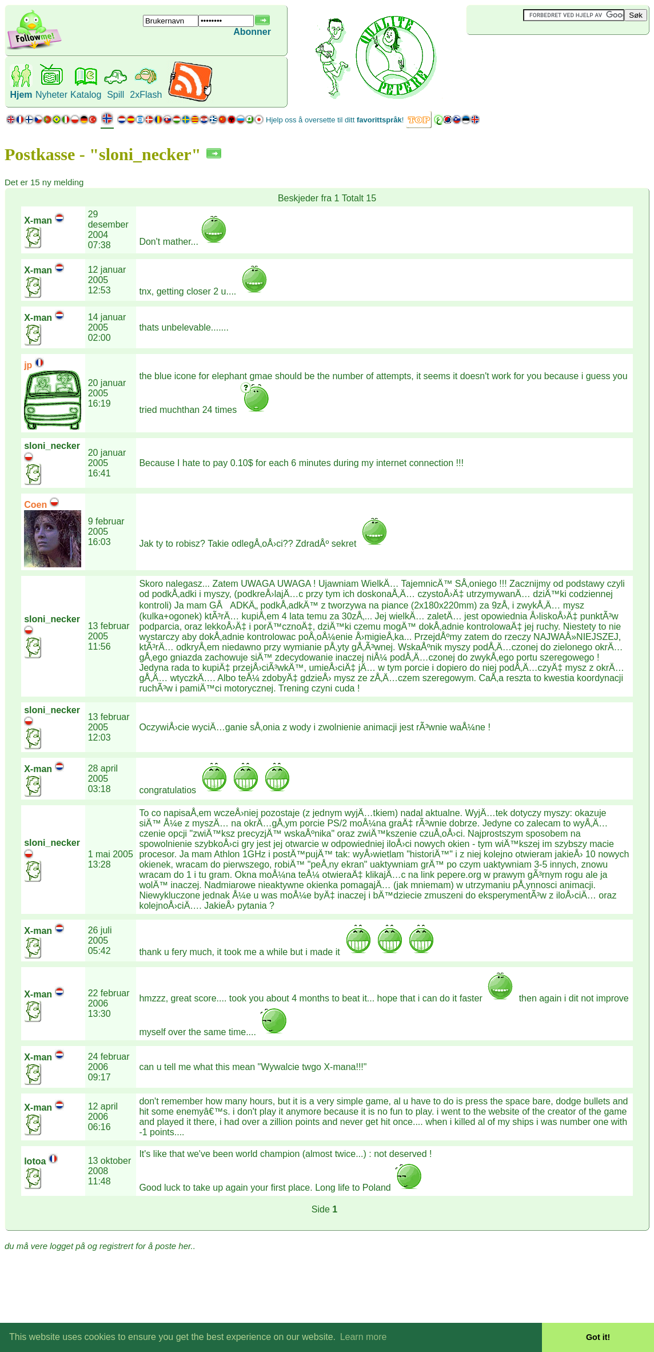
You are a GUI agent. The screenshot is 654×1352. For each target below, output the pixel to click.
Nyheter (51, 95)
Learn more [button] (363, 1337)
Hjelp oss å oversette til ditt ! (335, 120)
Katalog (85, 95)
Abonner (252, 32)
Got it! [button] (598, 1337)
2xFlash (146, 95)
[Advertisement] (534, 54)
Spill (115, 95)
